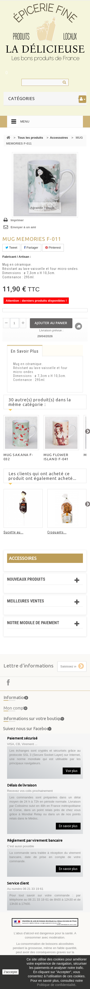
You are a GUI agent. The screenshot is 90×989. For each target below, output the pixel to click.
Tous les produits (30, 137)
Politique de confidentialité (56, 985)
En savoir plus (25, 351)
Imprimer (17, 220)
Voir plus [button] (72, 771)
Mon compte (15, 711)
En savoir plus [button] (68, 826)
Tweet (11, 247)
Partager (31, 247)
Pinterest (53, 247)
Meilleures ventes (25, 600)
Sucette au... (13, 532)
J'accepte (10, 972)
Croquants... (56, 532)
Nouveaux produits (26, 579)
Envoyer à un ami (23, 227)
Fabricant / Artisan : (16, 256)
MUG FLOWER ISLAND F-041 (56, 457)
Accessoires (59, 137)
